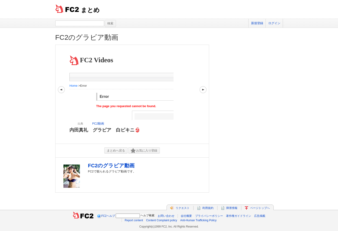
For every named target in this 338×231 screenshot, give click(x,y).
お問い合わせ (166, 216)
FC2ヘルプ (108, 216)
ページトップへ (260, 208)
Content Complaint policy (161, 220)
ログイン (274, 23)
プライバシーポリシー (209, 216)
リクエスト (183, 208)
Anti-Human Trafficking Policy (198, 220)
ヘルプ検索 (147, 215)
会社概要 (186, 216)
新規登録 (257, 23)
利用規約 (207, 208)
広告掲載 (259, 216)
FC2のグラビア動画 (86, 37)
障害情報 (231, 208)
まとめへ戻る (116, 150)
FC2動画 (98, 123)
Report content (134, 220)
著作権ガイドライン (238, 216)
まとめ (90, 10)
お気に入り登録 (144, 150)
